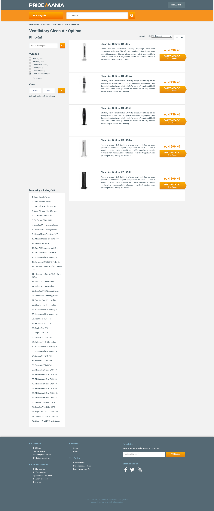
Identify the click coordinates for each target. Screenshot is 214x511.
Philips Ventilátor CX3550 (46, 370)
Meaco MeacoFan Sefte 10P (47, 239)
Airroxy (38, 61)
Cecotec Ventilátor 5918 (45, 402)
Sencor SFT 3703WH (43, 337)
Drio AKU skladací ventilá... (46, 248)
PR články (37, 448)
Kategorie (39, 15)
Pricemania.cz (34, 24)
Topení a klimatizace (60, 24)
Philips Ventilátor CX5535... (46, 393)
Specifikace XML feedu (42, 475)
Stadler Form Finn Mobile (45, 300)
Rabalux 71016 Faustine (45, 342)
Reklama (37, 482)
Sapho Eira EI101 (42, 328)
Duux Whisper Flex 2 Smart (45, 206)
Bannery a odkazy (40, 479)
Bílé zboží (46, 24)
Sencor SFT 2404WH (43, 356)
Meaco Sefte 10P (42, 243)
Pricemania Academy (82, 466)
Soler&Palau (40, 64)
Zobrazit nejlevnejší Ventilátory (42, 96)
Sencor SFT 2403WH (43, 360)
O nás (75, 448)
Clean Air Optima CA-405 (115, 44)
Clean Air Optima (41, 73)
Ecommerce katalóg (81, 469)
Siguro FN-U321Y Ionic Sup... (47, 412)
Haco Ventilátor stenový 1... (47, 257)
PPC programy (39, 472)
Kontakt (76, 451)
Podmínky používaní (41, 458)
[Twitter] (132, 471)
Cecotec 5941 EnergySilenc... (46, 225)
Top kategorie (39, 451)
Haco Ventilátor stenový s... (46, 309)
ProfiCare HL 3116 (43, 319)
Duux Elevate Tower (42, 197)
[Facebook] (125, 471)
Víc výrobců (37, 78)
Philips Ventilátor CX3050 (46, 374)
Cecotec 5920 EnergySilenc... (47, 291)
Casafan (39, 70)
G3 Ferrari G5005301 (43, 215)
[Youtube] (139, 471)
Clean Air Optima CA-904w (116, 140)
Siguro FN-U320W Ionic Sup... (47, 416)
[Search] (132, 15)
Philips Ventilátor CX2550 (46, 379)
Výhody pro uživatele (42, 455)
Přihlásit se (176, 5)
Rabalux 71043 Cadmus (45, 282)
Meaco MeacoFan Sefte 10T (46, 234)
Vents (38, 58)
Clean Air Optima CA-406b (116, 108)
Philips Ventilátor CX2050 (46, 384)
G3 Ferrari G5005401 (43, 220)
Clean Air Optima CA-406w (116, 76)
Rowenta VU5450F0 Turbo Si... (48, 262)
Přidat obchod (39, 469)
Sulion (38, 67)
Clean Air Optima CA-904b (116, 172)
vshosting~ (119, 502)
